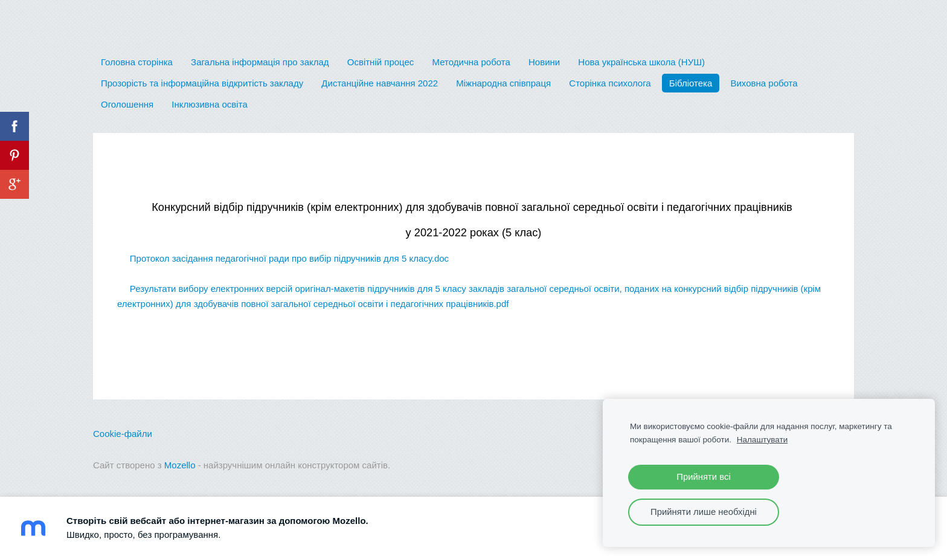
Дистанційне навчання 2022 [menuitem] (379, 83)
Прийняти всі (703, 477)
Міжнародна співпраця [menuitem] (503, 83)
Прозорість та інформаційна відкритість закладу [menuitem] (202, 83)
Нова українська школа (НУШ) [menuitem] (641, 62)
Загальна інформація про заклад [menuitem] (260, 62)
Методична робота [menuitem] (471, 62)
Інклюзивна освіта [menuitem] (209, 104)
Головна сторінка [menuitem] (137, 62)
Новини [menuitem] (544, 62)
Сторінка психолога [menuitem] (609, 83)
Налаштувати (762, 439)
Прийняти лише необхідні (703, 512)
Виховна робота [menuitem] (763, 83)
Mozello (180, 465)
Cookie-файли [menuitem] (122, 433)
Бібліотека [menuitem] (690, 83)
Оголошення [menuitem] (127, 104)
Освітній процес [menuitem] (380, 62)
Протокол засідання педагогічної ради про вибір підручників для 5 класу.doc (283, 258)
